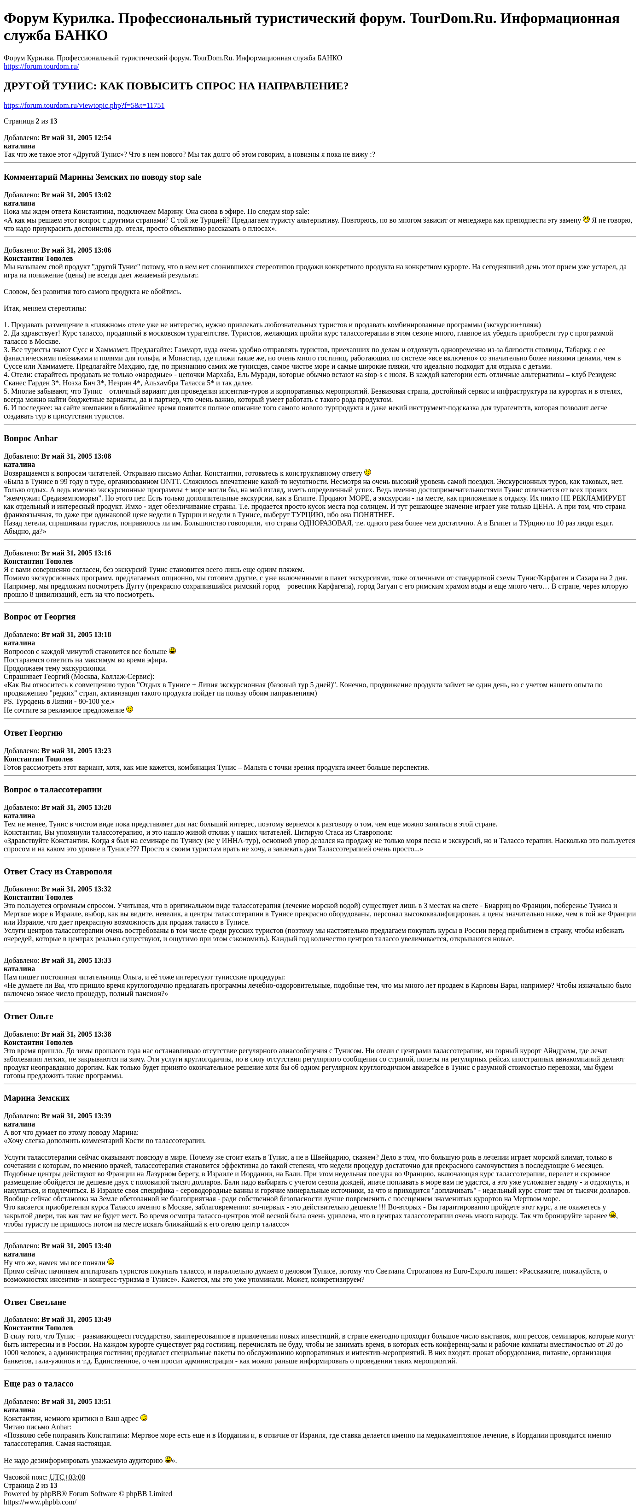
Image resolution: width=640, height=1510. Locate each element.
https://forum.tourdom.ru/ (41, 66)
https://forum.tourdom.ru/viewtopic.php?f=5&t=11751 (84, 105)
